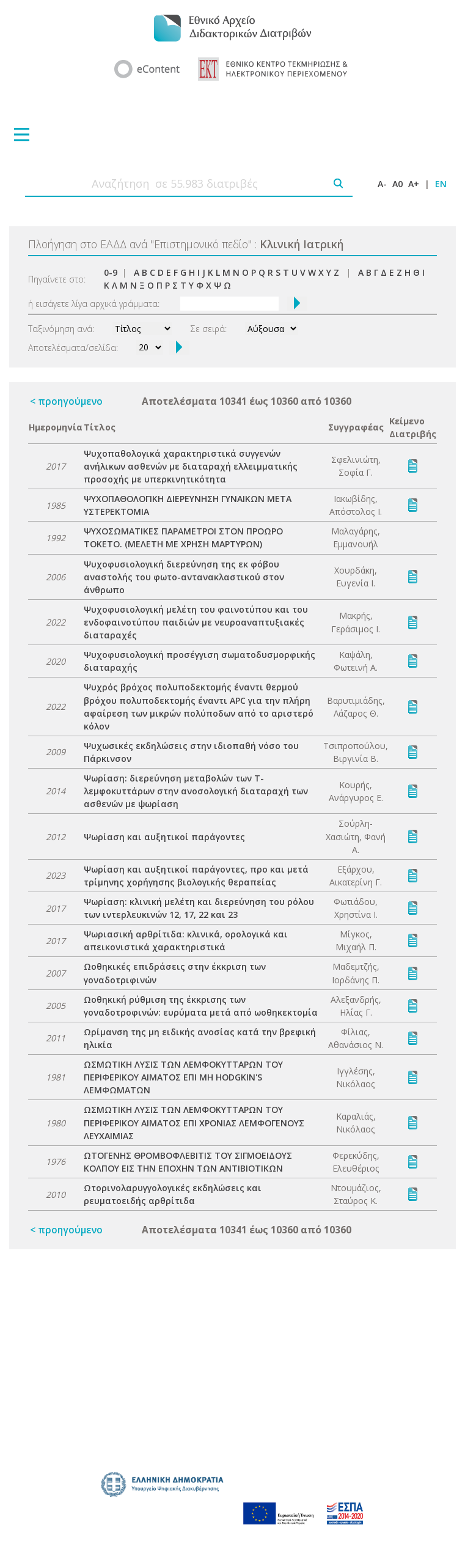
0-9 (110, 272)
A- (382, 184)
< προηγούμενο (66, 401)
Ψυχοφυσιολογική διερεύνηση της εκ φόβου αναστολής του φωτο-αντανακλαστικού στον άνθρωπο (184, 577)
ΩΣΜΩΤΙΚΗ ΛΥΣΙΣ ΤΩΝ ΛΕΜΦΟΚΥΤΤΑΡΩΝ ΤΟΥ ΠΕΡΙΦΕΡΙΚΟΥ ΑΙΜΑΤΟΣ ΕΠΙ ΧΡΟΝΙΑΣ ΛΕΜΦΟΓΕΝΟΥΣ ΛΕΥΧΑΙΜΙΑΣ (194, 1122)
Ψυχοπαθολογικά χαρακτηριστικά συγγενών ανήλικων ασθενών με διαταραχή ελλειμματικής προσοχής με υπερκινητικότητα (191, 466)
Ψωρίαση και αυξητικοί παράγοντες (164, 837)
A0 (397, 184)
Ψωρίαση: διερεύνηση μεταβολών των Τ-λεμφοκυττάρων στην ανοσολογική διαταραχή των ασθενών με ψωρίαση (196, 791)
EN (441, 184)
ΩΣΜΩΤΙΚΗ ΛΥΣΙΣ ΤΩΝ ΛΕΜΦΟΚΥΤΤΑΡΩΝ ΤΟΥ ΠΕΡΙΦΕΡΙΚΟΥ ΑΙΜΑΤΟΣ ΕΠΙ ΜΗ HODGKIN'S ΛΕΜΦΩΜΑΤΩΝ (183, 1077)
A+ (413, 184)
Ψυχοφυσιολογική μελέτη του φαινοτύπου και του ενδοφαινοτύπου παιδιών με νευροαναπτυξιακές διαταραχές (196, 622)
